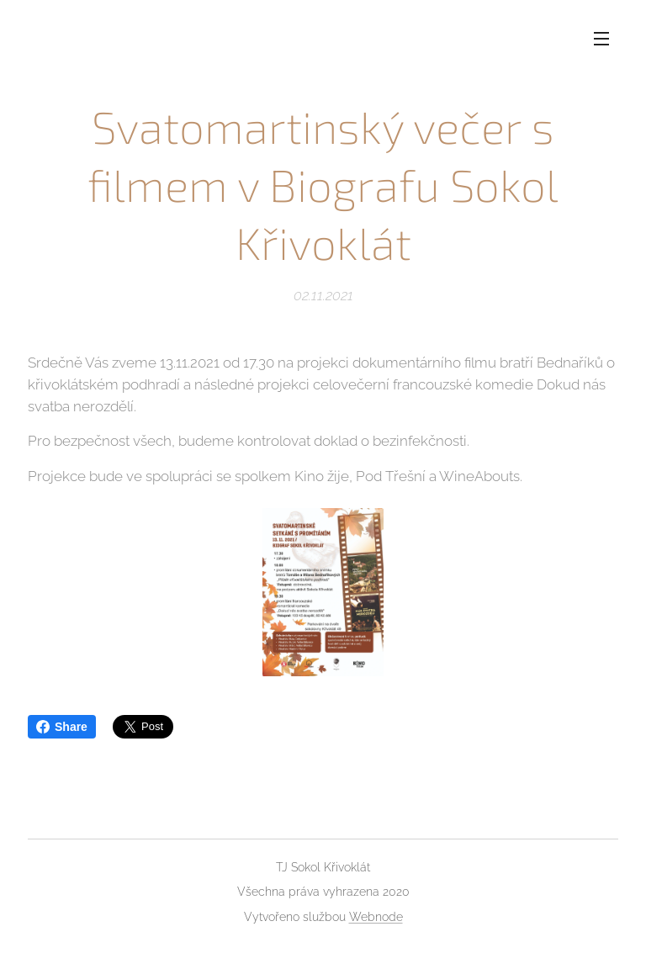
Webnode (376, 917)
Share (61, 726)
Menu (601, 39)
